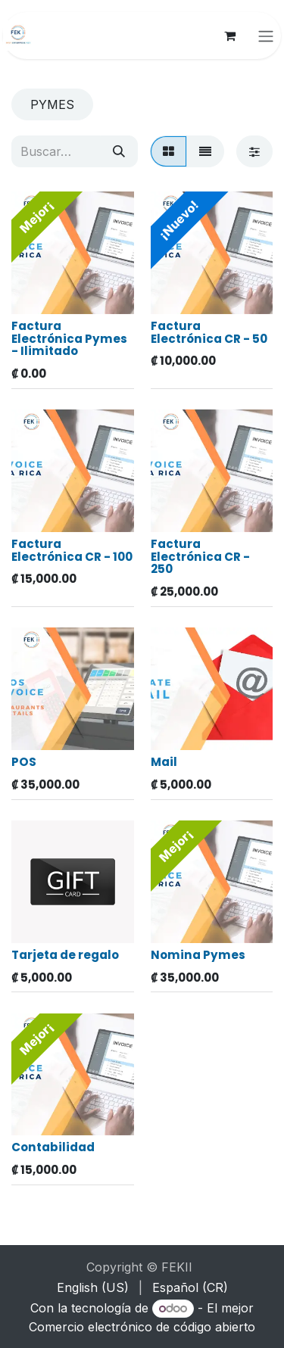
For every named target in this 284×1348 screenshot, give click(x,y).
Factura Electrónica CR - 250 (200, 555)
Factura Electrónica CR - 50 (209, 331)
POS (23, 761)
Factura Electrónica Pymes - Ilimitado (69, 337)
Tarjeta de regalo (65, 954)
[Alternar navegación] (266, 35)
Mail (164, 761)
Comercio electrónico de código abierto (142, 1326)
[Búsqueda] (119, 151)
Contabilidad (53, 1147)
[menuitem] (93, 1287)
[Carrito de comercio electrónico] (229, 35)
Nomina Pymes (198, 954)
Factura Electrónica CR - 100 (72, 549)
